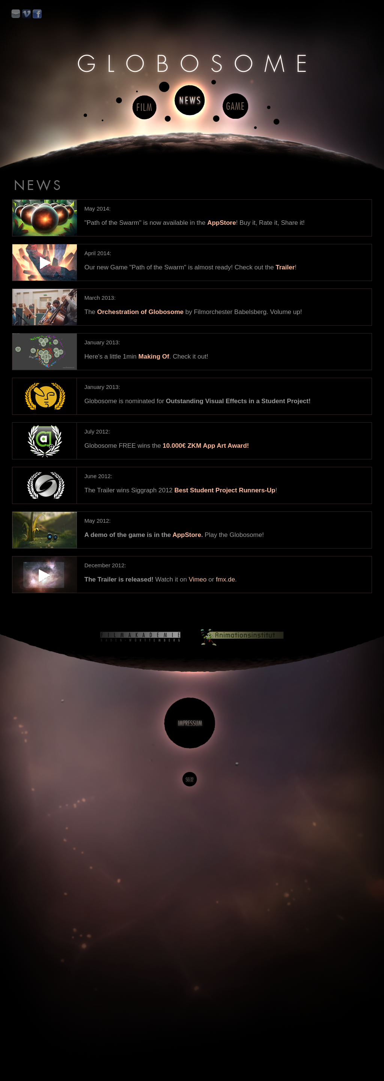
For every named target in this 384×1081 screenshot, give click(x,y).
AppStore (221, 222)
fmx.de (225, 579)
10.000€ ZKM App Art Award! (206, 445)
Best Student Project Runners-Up (224, 490)
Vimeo (198, 579)
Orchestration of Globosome (140, 311)
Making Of (153, 356)
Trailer (285, 267)
